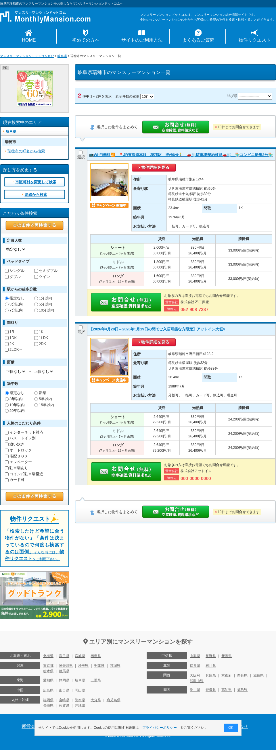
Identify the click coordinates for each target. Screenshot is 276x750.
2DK (40, 344)
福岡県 (48, 700)
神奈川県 (66, 666)
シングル (14, 270)
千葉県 (99, 666)
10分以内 (44, 310)
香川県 (195, 690)
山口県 (64, 690)
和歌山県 (197, 681)
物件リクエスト (255, 40)
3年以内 (14, 399)
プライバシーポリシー (160, 728)
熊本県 (80, 700)
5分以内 (43, 304)
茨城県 (115, 666)
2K (9, 344)
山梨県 (195, 656)
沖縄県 (80, 706)
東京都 (48, 666)
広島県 (48, 690)
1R (9, 332)
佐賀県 (64, 706)
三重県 (96, 680)
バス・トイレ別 (20, 438)
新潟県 (226, 656)
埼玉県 (83, 666)
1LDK (41, 338)
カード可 (14, 480)
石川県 (211, 666)
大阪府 (195, 675)
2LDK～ (13, 349)
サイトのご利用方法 (142, 40)
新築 (40, 393)
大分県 (96, 700)
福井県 (195, 666)
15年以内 (44, 405)
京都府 (226, 675)
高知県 (226, 690)
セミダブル (45, 270)
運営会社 (31, 726)
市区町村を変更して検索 (35, 182)
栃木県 (48, 671)
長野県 (211, 656)
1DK (11, 338)
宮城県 (80, 656)
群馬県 (64, 671)
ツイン (42, 276)
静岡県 (64, 680)
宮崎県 (64, 700)
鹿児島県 (113, 700)
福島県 (96, 656)
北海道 (48, 656)
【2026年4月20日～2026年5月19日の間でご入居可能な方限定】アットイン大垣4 (157, 329)
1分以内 (43, 298)
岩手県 (64, 656)
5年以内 (43, 399)
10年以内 (15, 405)
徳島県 (242, 690)
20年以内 (15, 410)
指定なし (14, 298)
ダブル (13, 276)
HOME (29, 40)
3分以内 (14, 304)
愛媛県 (211, 690)
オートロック (18, 450)
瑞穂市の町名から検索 (26, 151)
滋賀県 (258, 675)
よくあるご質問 (198, 40)
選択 (81, 155)
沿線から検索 (36, 194)
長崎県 (48, 706)
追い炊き (14, 444)
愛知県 (48, 680)
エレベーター (18, 462)
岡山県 (80, 690)
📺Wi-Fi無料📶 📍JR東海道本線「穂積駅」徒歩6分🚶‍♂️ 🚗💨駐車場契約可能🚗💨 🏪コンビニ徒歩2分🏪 (181, 155)
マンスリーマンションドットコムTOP (27, 56)
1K (38, 332)
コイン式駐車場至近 (24, 474)
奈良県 (242, 675)
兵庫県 (211, 675)
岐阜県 (62, 56)
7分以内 (14, 310)
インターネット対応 (24, 432)
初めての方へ (85, 40)
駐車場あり (16, 468)
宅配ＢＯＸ (16, 456)
